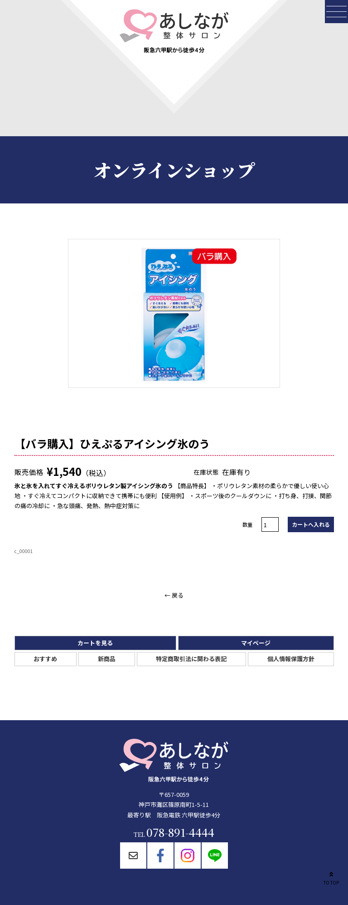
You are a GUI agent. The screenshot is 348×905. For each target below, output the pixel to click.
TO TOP (331, 877)
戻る (178, 595)
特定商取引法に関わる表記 (191, 658)
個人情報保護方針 (290, 658)
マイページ (256, 642)
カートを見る (95, 642)
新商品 (107, 658)
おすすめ (45, 658)
